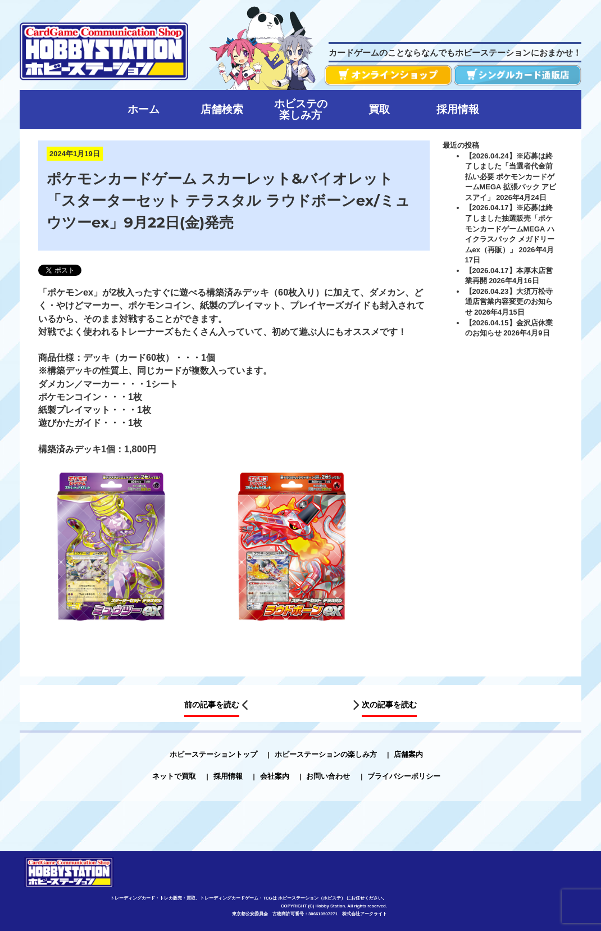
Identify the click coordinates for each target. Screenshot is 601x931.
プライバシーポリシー (403, 776)
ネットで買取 (174, 776)
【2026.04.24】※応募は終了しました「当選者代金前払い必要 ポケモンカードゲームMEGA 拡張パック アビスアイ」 (511, 176)
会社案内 (274, 776)
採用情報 (228, 776)
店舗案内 (408, 754)
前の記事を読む (211, 704)
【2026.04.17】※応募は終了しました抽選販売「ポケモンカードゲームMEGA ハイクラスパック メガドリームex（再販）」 (510, 228)
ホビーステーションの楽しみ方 (326, 754)
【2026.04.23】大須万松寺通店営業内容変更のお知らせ (509, 301)
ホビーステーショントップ (213, 754)
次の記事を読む (389, 704)
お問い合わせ (328, 776)
